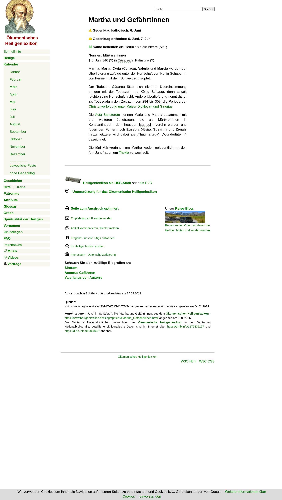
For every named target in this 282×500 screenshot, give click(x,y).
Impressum (78, 254)
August (15, 124)
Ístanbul (145, 125)
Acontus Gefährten (80, 273)
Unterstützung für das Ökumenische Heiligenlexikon (111, 192)
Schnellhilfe (12, 51)
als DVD (146, 183)
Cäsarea (124, 60)
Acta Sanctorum (107, 115)
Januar (15, 72)
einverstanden (150, 496)
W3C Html (188, 361)
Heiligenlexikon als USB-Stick (98, 183)
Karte (21, 187)
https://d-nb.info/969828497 (82, 331)
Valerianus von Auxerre (83, 277)
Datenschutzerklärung (102, 254)
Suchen (208, 9)
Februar (16, 79)
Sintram (71, 268)
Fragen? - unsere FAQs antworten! (93, 238)
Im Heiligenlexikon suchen (87, 246)
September (18, 132)
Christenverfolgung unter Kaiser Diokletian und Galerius (131, 106)
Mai (12, 102)
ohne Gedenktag (22, 173)
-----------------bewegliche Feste (23, 163)
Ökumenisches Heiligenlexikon (137, 356)
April (13, 94)
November (17, 147)
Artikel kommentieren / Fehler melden (95, 228)
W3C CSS (207, 361)
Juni (13, 109)
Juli (12, 117)
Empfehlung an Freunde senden (91, 218)
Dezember (17, 154)
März (13, 87)
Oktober (16, 139)
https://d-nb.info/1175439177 (185, 326)
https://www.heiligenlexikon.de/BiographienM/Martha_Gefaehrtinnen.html (111, 318)
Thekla (124, 152)
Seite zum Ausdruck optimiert (95, 208)
